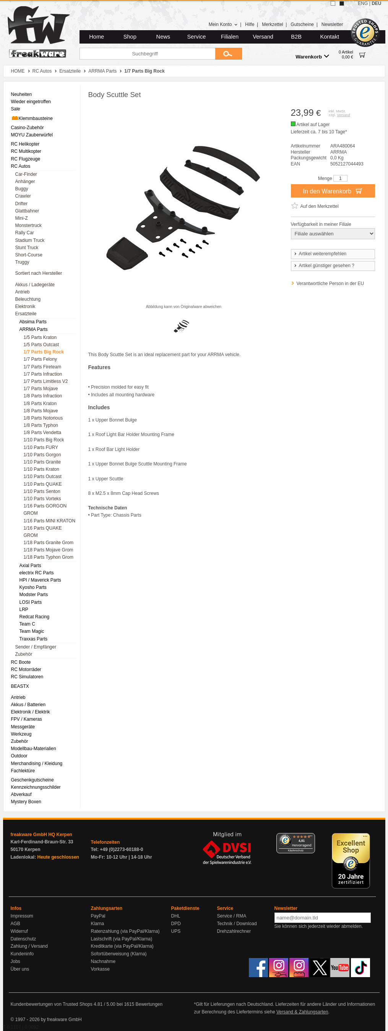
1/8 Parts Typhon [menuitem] (41, 425)
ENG (363, 3)
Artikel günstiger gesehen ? (323, 265)
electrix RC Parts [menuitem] (36, 572)
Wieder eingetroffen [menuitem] (31, 101)
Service (196, 37)
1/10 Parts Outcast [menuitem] (43, 476)
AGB (15, 923)
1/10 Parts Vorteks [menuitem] (42, 498)
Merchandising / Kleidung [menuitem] (37, 763)
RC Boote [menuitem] (21, 662)
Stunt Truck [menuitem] (27, 247)
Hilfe (249, 24)
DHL (175, 916)
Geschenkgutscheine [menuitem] (32, 780)
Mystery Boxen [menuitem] (26, 801)
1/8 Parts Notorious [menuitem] (43, 418)
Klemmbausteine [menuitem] (32, 118)
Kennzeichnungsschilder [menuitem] (36, 787)
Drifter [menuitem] (21, 203)
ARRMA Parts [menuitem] (33, 329)
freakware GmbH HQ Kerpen (41, 834)
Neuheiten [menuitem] (21, 94)
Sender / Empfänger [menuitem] (35, 647)
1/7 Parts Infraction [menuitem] (43, 374)
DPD (176, 923)
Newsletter (332, 24)
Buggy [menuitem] (21, 188)
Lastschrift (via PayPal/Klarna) (122, 939)
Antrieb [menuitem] (22, 292)
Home (96, 37)
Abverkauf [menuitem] (21, 794)
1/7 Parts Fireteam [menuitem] (43, 367)
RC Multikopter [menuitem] (26, 151)
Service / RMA (232, 916)
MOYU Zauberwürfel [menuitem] (32, 135)
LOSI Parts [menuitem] (30, 602)
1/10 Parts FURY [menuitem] (41, 447)
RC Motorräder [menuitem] (26, 669)
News (163, 37)
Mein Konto (223, 24)
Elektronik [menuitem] (25, 306)
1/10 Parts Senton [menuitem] (42, 491)
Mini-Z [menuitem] (21, 218)
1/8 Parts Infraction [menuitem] (43, 396)
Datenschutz (23, 939)
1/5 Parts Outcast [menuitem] (41, 344)
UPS (176, 931)
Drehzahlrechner (234, 931)
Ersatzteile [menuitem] (26, 313)
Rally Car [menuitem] (24, 232)
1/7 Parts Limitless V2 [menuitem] (46, 381)
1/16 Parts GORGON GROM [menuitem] (45, 509)
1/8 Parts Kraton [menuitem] (40, 403)
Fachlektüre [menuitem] (23, 770)
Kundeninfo (22, 953)
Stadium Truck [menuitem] (30, 240)
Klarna (97, 923)
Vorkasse (100, 969)
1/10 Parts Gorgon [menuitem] (42, 454)
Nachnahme (103, 961)
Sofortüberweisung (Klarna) (119, 953)
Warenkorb (312, 56)
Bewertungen (148, 1004)
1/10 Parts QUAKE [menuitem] (43, 484)
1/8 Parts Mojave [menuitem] (41, 410)
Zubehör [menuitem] (23, 654)
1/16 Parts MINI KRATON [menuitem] (50, 521)
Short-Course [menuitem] (28, 255)
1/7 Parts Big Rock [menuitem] (44, 352)
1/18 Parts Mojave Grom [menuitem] (48, 550)
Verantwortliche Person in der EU (330, 283)
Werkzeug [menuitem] (21, 734)
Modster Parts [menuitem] (33, 594)
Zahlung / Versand (29, 946)
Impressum (22, 916)
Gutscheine (302, 24)
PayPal (98, 916)
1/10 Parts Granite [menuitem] (42, 462)
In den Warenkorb (332, 191)
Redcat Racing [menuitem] (34, 616)
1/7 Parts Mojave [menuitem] (41, 388)
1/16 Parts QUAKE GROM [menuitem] (43, 531)
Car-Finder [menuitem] (26, 174)
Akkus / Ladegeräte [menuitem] (35, 284)
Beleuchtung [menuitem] (28, 299)
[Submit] (228, 54)
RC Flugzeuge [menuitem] (26, 159)
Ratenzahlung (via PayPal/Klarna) (125, 931)
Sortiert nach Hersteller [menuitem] (38, 273)
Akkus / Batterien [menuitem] (28, 704)
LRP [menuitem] (23, 609)
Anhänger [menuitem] (25, 181)
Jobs (15, 961)
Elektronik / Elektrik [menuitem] (30, 712)
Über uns (20, 969)
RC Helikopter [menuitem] (25, 144)
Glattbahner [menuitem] (27, 211)
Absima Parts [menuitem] (33, 321)
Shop (129, 37)
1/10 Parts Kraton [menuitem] (41, 469)
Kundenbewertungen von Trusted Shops (52, 1004)
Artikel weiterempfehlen (320, 253)
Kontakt (329, 37)
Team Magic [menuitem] (31, 631)
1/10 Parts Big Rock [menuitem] (44, 440)
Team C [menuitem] (27, 624)
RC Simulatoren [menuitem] (27, 676)
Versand (263, 37)
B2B (296, 37)
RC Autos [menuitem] (21, 166)
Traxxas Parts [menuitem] (33, 639)
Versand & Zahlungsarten (302, 1012)
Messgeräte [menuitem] (23, 726)
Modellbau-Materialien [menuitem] (33, 748)
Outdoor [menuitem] (19, 756)
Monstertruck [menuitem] (28, 225)
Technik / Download (237, 923)
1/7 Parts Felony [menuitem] (40, 359)
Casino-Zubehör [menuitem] (27, 127)
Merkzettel (272, 24)
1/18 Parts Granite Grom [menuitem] (49, 542)
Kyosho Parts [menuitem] (33, 587)
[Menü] (310, 837)
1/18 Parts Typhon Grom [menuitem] (49, 557)
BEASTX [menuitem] (20, 686)
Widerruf (19, 931)
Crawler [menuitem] (23, 196)
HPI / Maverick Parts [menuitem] (40, 580)
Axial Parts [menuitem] (30, 565)
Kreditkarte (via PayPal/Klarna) (122, 946)
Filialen (230, 37)
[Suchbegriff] (147, 54)
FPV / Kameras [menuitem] (26, 719)
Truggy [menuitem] (22, 262)
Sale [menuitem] (15, 109)
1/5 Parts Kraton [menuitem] (40, 337)
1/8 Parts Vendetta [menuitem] (43, 432)
